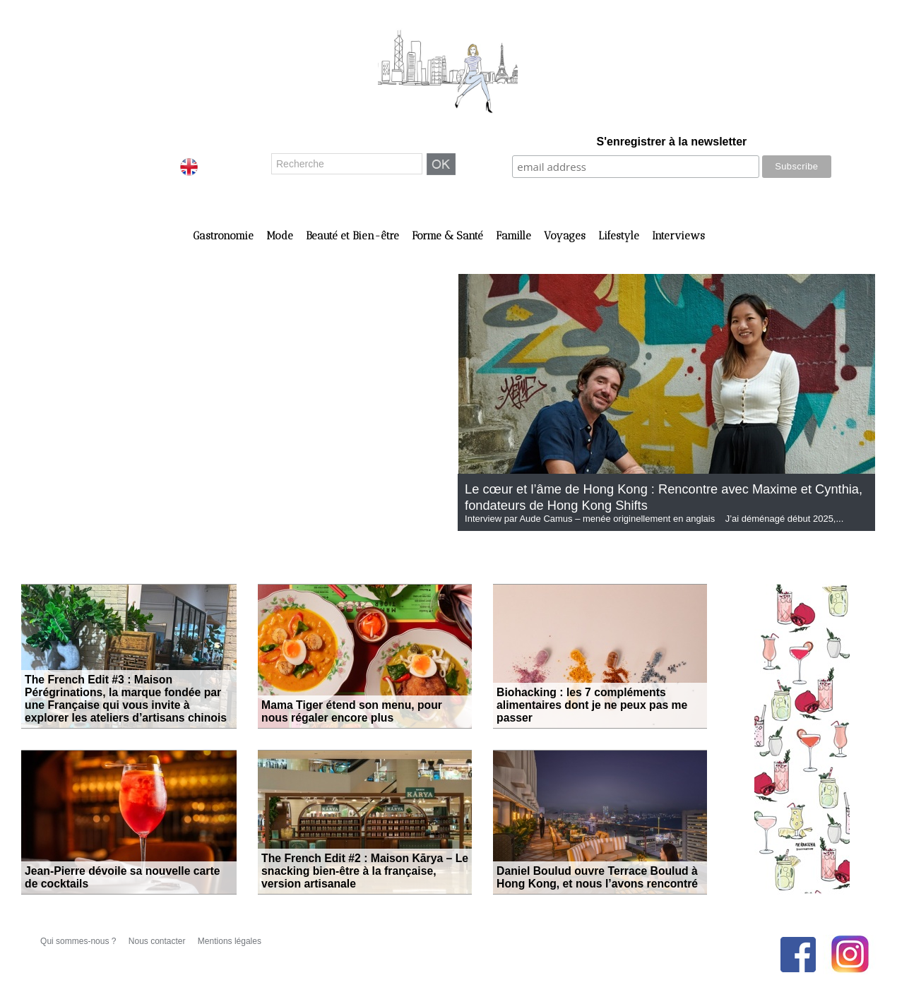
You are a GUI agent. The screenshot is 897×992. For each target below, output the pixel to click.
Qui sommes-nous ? (79, 941)
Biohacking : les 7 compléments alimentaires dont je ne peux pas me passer (599, 713)
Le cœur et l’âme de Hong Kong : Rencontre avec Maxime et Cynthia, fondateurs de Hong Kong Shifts (655, 497)
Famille (515, 235)
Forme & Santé (449, 235)
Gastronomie (224, 235)
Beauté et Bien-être (354, 235)
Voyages (566, 235)
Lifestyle (620, 235)
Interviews (678, 235)
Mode (281, 235)
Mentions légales (229, 941)
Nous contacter (158, 941)
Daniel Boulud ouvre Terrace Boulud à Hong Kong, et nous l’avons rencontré (600, 879)
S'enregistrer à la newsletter (672, 142)
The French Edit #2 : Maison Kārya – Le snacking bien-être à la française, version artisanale (358, 873)
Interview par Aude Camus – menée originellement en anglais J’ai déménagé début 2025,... (654, 518)
